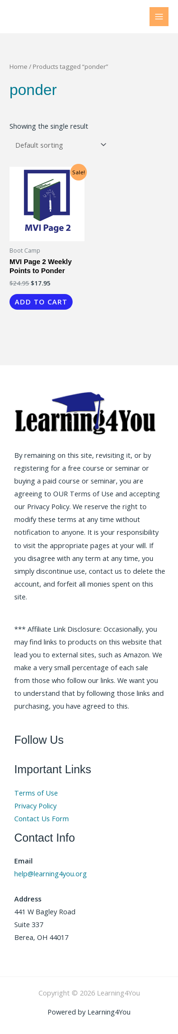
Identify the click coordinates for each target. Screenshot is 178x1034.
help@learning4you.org (50, 873)
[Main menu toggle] (159, 16)
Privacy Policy (35, 805)
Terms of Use (36, 792)
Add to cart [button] (41, 301)
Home (18, 66)
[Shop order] (58, 144)
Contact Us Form (41, 818)
